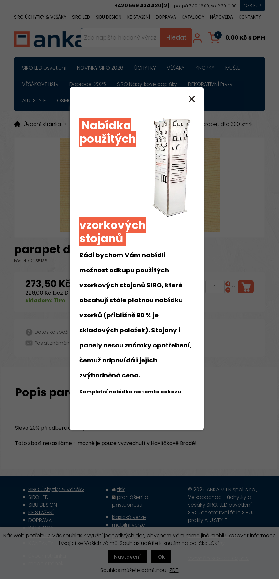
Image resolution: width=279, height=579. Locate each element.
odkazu (170, 391)
